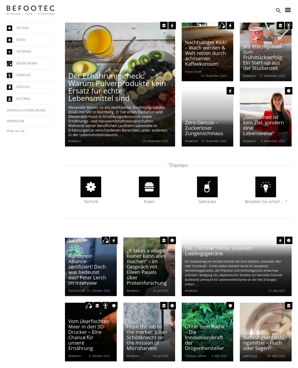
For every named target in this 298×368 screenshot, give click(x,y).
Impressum (15, 121)
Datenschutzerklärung (26, 110)
